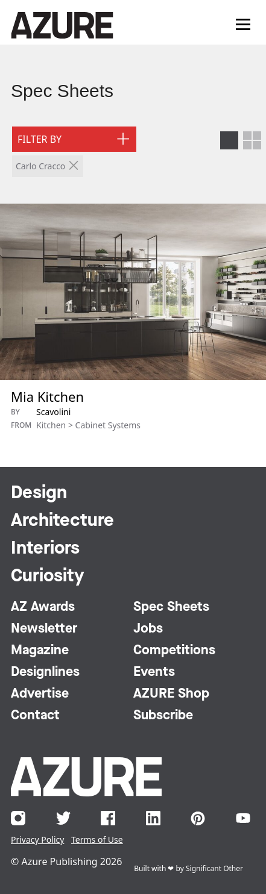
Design (39, 493)
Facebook (108, 818)
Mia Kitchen (47, 396)
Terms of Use (97, 839)
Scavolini (53, 411)
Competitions (174, 650)
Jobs (148, 629)
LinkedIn (153, 818)
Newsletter (44, 629)
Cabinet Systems (108, 425)
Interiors (45, 549)
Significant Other (214, 868)
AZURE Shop (171, 694)
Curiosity (47, 576)
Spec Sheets (62, 91)
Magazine (40, 650)
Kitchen (51, 425)
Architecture (62, 521)
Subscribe (163, 715)
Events (154, 672)
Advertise (40, 694)
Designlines (45, 672)
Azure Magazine (62, 25)
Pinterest (198, 818)
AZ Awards (43, 607)
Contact (35, 715)
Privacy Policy (37, 839)
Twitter (63, 818)
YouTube (243, 818)
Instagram (18, 818)
